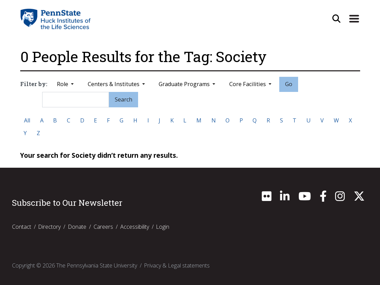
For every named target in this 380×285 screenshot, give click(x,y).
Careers (103, 226)
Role (63, 84)
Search (123, 99)
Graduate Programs (185, 84)
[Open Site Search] (336, 19)
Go (288, 84)
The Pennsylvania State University (96, 265)
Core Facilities (248, 84)
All (27, 120)
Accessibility (134, 226)
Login (162, 226)
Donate (77, 226)
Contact (21, 226)
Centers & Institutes (114, 84)
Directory (49, 226)
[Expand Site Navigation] (354, 19)
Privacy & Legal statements (177, 265)
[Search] (75, 99)
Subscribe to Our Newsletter (67, 202)
